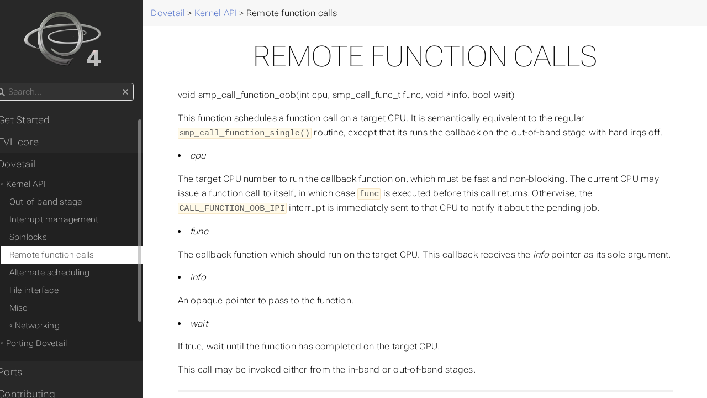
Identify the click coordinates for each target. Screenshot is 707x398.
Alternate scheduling (67, 272)
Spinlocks (45, 237)
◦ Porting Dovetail (51, 343)
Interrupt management (71, 219)
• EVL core (32, 142)
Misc (36, 308)
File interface (51, 290)
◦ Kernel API (40, 184)
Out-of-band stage (63, 202)
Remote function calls (69, 255)
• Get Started (38, 119)
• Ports (24, 372)
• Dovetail (30, 164)
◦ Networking (52, 326)
